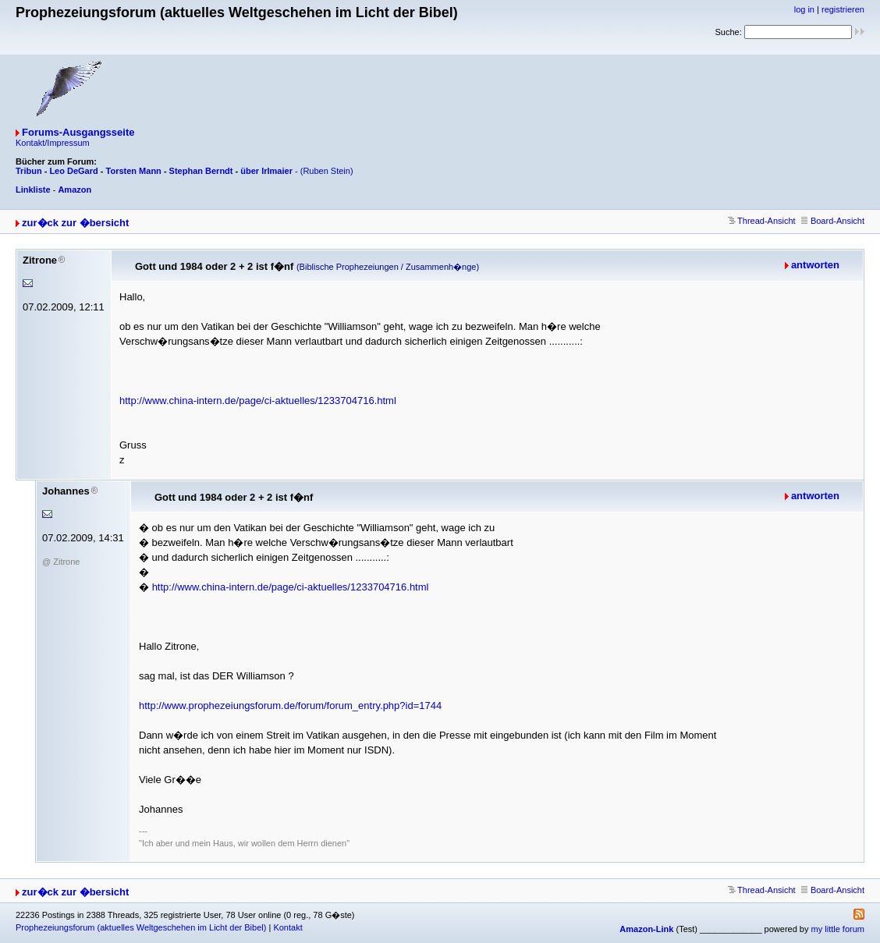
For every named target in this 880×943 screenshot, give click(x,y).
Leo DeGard (73, 170)
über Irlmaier (266, 170)
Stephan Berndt (201, 170)
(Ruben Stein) (326, 170)
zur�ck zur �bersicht (75, 223)
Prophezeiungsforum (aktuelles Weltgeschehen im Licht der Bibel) (141, 927)
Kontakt (287, 927)
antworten (815, 265)
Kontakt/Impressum (53, 142)
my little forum (837, 929)
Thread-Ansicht (762, 220)
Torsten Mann (133, 170)
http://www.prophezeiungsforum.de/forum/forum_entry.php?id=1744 (290, 705)
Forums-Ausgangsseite (78, 132)
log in (804, 9)
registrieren (842, 9)
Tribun (29, 170)
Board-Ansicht (832, 220)
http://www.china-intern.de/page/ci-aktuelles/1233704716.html (257, 400)
